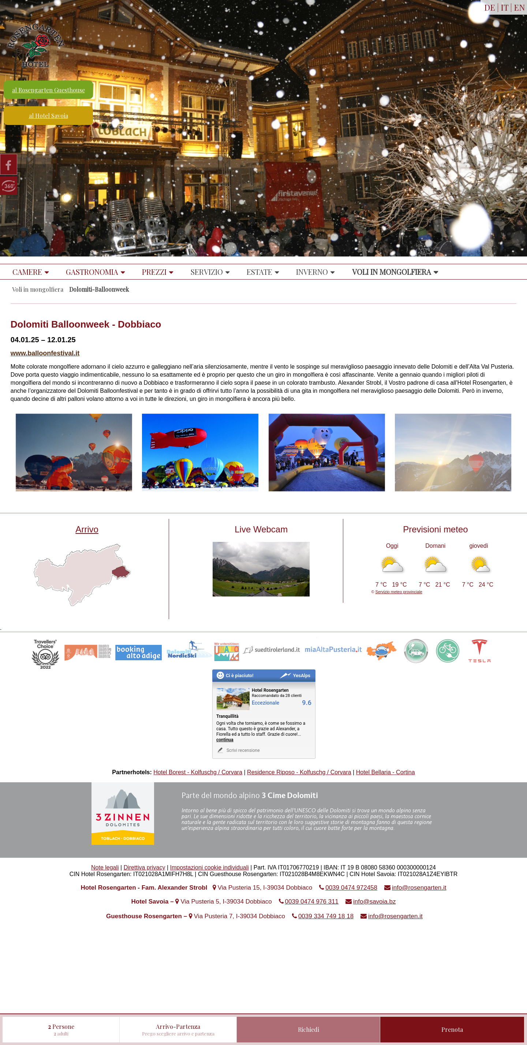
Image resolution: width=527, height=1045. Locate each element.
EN (519, 7)
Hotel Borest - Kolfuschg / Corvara (197, 772)
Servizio (207, 272)
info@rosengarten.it (419, 887)
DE (489, 7)
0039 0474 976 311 (312, 901)
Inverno (312, 272)
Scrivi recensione (238, 750)
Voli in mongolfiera (391, 272)
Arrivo (86, 529)
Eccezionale (265, 703)
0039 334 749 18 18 (326, 916)
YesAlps (295, 675)
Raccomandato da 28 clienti (277, 695)
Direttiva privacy (144, 867)
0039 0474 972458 (351, 887)
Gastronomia (92, 272)
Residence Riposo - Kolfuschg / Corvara (299, 772)
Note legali (105, 867)
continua (224, 739)
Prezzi (154, 272)
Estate (259, 272)
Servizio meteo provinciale (398, 592)
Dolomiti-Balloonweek (99, 289)
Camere (27, 272)
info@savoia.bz (374, 901)
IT (504, 7)
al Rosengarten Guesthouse (48, 90)
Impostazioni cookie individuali (209, 867)
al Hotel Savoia (48, 115)
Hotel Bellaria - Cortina (385, 772)
